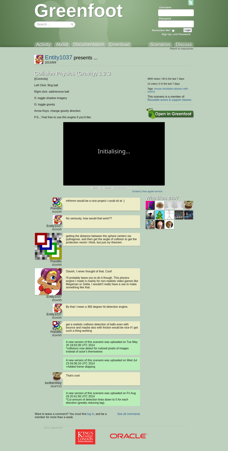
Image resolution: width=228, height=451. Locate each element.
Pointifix (56, 208)
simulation (167, 88)
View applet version (152, 191)
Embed (136, 191)
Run (95, 188)
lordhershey (53, 383)
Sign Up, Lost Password (176, 34)
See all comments (128, 413)
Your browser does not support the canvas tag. (114, 153)
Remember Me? (161, 30)
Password (165, 18)
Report (173, 48)
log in (90, 413)
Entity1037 (58, 57)
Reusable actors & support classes (169, 99)
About (46, 427)
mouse (158, 88)
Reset (108, 188)
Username (165, 7)
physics (178, 88)
